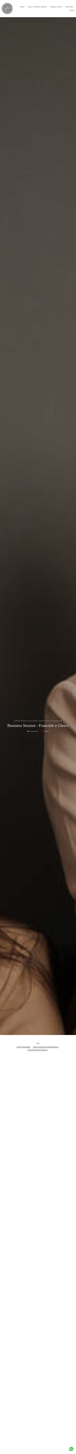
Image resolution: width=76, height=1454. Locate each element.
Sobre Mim (69, 7)
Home (22, 7)
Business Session (56, 7)
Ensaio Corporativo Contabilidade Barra (45, 1047)
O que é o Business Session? (37, 7)
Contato (72, 10)
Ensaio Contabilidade (23, 1047)
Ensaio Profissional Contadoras (37, 1050)
